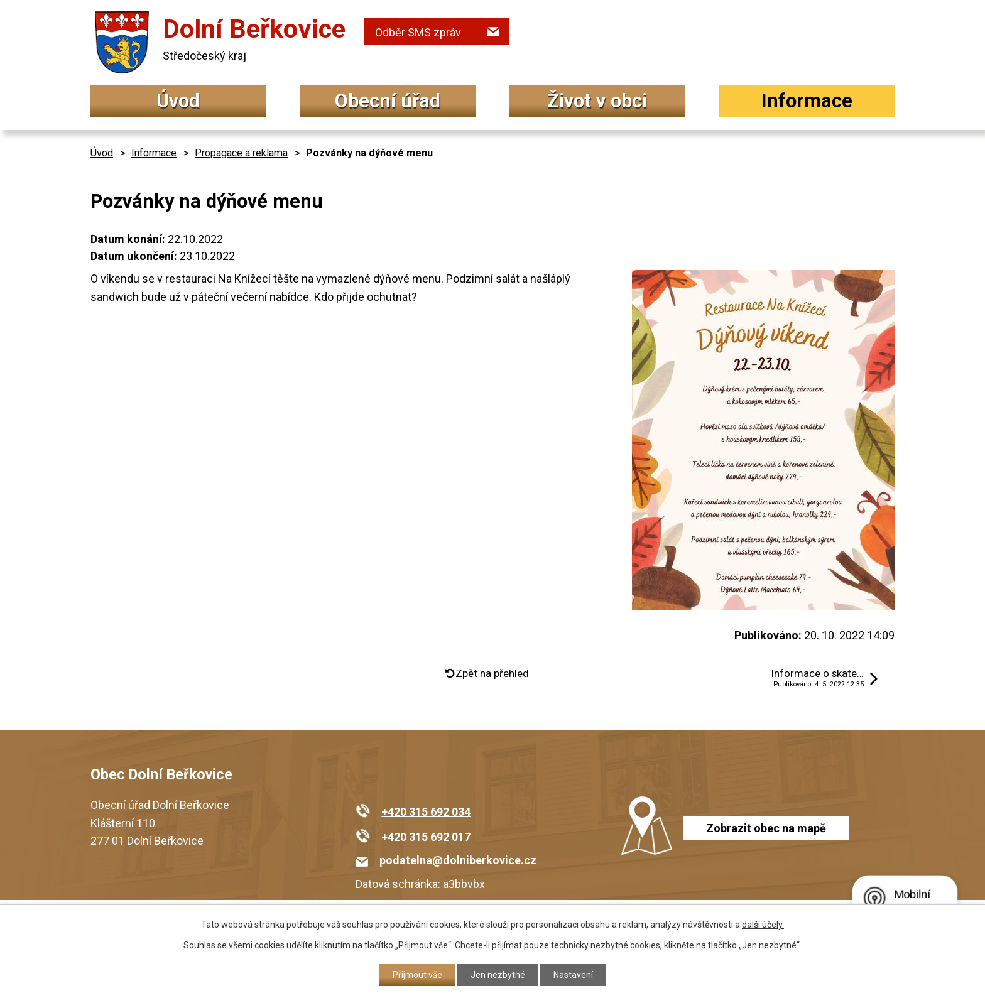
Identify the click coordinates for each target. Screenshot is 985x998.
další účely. (763, 924)
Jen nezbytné (498, 975)
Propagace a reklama (241, 153)
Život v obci (597, 101)
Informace (806, 101)
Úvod (178, 101)
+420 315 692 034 (426, 811)
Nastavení (573, 975)
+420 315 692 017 (426, 836)
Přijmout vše (417, 975)
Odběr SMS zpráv (418, 32)
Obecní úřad (387, 101)
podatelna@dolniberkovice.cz (457, 860)
